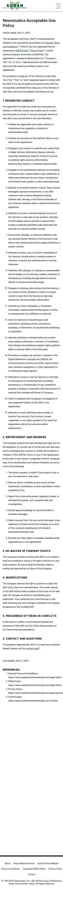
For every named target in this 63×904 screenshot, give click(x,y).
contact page (32, 648)
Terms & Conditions (10, 868)
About (8, 863)
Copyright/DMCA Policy (34, 868)
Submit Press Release (47, 863)
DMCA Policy (21, 50)
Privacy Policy (37, 50)
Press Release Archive (24, 863)
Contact (31, 874)
